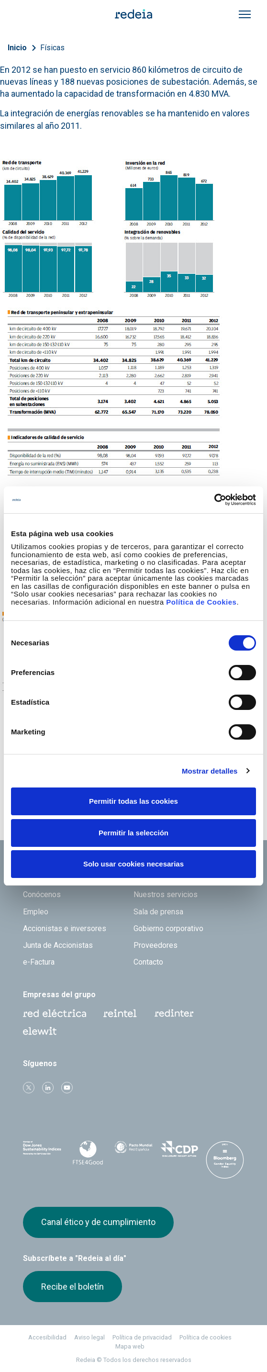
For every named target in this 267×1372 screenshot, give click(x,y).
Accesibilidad (47, 1337)
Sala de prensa (158, 911)
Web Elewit (39, 1031)
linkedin (48, 1087)
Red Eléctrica (54, 1013)
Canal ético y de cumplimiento (98, 1222)
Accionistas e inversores (64, 928)
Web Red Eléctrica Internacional (174, 1013)
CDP (179, 1151)
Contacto (148, 962)
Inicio (17, 47)
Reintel (120, 1013)
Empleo (35, 911)
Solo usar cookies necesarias (133, 864)
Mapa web (130, 1346)
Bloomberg (225, 1160)
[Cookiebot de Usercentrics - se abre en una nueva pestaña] (214, 500)
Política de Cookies (201, 602)
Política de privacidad (142, 1337)
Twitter (28, 1087)
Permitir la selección (133, 833)
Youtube (67, 1087)
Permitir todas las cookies (133, 801)
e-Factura (39, 962)
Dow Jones (42, 1151)
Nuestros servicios (166, 894)
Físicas (52, 47)
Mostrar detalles (210, 771)
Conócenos (42, 894)
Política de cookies (205, 1337)
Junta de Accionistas (58, 945)
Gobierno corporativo (168, 928)
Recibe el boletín (72, 1287)
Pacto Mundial (133, 1151)
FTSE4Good (88, 1153)
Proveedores (156, 945)
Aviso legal (89, 1337)
